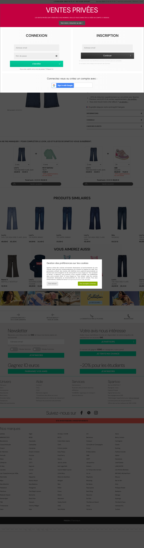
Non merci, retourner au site (72, 23)
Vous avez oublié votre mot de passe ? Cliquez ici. (36, 69)
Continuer (117, 56)
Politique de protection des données (78, 279)
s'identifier (46, 64)
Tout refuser (52, 283)
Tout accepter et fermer (87, 283)
